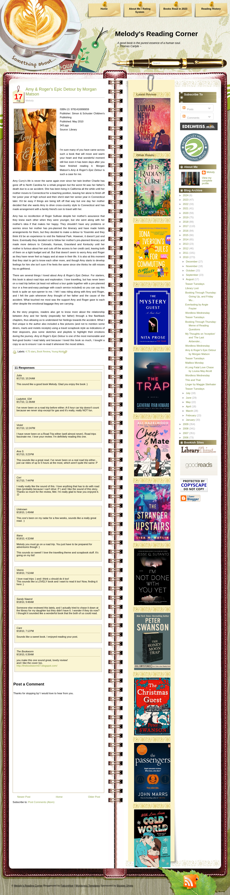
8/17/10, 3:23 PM (25, 454)
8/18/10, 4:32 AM (25, 538)
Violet (20, 425)
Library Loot (191, 288)
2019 (186, 217)
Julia (19, 375)
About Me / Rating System (140, 10)
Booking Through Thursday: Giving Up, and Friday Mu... (200, 296)
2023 (186, 199)
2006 (186, 437)
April (189, 406)
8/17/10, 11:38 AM (26, 402)
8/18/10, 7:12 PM (25, 631)
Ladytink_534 (24, 398)
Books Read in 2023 (175, 8)
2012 (186, 248)
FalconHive (67, 885)
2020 (186, 213)
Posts (187, 109)
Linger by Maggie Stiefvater (200, 384)
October (191, 270)
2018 (186, 221)
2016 (186, 230)
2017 (186, 226)
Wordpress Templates (87, 885)
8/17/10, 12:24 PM (26, 428)
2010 (186, 257)
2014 (186, 239)
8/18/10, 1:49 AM (25, 512)
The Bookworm (25, 651)
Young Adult (58, 351)
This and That (193, 380)
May (188, 402)
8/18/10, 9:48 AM (25, 602)
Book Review (43, 351)
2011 (186, 252)
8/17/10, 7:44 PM (25, 480)
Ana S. (20, 451)
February (191, 415)
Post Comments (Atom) (41, 802)
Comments (190, 117)
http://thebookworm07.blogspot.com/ (37, 665)
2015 (186, 235)
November (192, 266)
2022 (186, 204)
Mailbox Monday (194, 362)
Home (104, 8)
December (192, 261)
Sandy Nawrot (24, 599)
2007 (186, 433)
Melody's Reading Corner (156, 33)
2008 (186, 428)
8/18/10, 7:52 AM (25, 573)
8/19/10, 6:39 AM (25, 654)
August (190, 279)
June (189, 397)
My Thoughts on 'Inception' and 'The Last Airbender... (200, 337)
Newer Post (23, 796)
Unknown (22, 509)
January (191, 419)
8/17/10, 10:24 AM (26, 378)
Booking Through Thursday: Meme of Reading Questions (200, 325)
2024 (186, 195)
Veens (20, 570)
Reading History (211, 8)
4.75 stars (31, 351)
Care (19, 628)
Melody (211, 172)
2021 (186, 208)
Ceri (19, 477)
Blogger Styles (125, 885)
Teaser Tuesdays (194, 283)
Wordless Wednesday (197, 312)
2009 (186, 424)
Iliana (20, 535)
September (192, 274)
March (190, 410)
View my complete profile (207, 180)
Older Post (94, 796)
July (188, 393)
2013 (186, 243)
